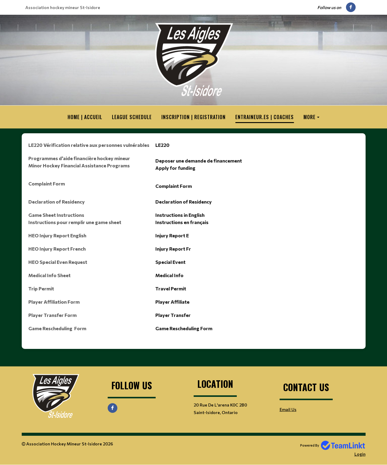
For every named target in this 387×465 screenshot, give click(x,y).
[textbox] (193, 241)
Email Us (288, 409)
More (309, 117)
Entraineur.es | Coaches (264, 117)
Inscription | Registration (193, 117)
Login (360, 454)
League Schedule (132, 117)
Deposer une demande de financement (198, 160)
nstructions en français (182, 222)
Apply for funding (175, 168)
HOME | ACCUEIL (85, 117)
